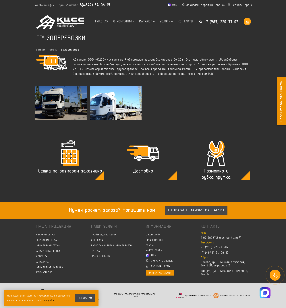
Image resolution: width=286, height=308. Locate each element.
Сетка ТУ (41, 256)
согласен (85, 298)
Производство (154, 240)
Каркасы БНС (44, 272)
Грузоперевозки (101, 256)
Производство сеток (103, 235)
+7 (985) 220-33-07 (221, 22)
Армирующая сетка (48, 251)
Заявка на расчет (160, 273)
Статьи (150, 246)
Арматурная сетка (48, 246)
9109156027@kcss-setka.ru (219, 238)
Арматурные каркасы (49, 267)
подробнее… (50, 300)
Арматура (42, 262)
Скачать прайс (158, 266)
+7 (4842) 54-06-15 (214, 252)
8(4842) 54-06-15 (95, 5)
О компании (123, 21)
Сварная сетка (45, 235)
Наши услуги (104, 227)
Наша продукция (53, 227)
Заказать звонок (159, 260)
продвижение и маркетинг (198, 296)
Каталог (147, 21)
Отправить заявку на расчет (196, 210)
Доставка (97, 240)
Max (151, 255)
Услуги (166, 21)
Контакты (185, 21)
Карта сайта (154, 250)
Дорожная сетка (46, 240)
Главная (101, 21)
